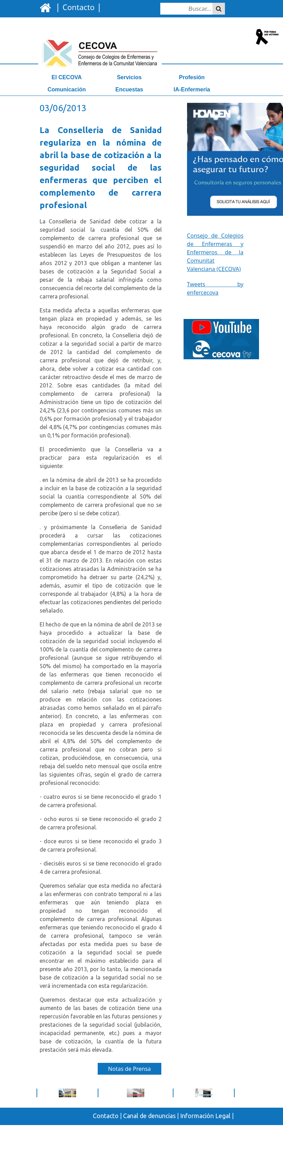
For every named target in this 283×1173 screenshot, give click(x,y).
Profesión (192, 77)
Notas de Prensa (129, 1069)
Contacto (106, 1115)
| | (77, 7)
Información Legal (205, 1115)
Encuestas (129, 89)
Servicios (129, 77)
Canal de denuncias (149, 1115)
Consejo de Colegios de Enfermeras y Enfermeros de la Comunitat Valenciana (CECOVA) (215, 252)
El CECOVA (66, 77)
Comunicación (67, 89)
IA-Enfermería (191, 89)
